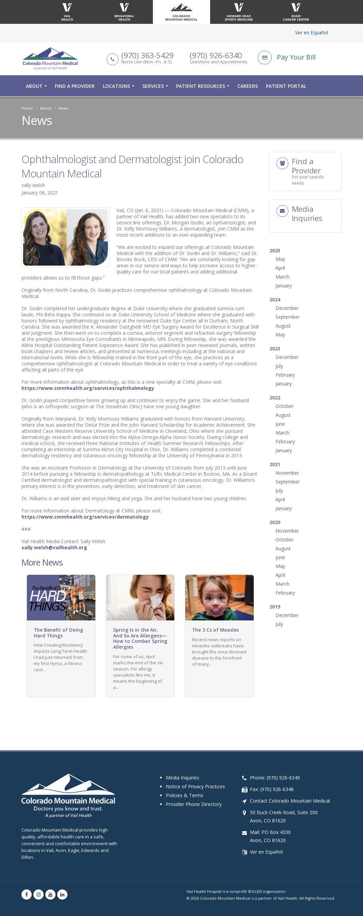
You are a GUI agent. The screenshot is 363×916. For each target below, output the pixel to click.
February (285, 375)
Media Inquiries (182, 777)
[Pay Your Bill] (300, 58)
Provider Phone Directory (194, 804)
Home (27, 108)
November (287, 473)
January (283, 285)
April (280, 268)
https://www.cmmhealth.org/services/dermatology (85, 517)
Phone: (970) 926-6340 (275, 777)
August (283, 325)
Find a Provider (75, 86)
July (279, 366)
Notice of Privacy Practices (195, 786)
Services (153, 86)
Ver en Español (311, 32)
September (287, 317)
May (280, 259)
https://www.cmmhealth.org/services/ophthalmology (87, 388)
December (287, 308)
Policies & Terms (184, 795)
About (34, 86)
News (63, 108)
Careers (247, 86)
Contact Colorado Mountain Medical (290, 800)
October (284, 406)
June (280, 424)
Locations (116, 86)
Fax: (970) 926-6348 (272, 789)
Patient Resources (200, 86)
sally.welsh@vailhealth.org (54, 547)
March (282, 276)
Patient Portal (286, 86)
